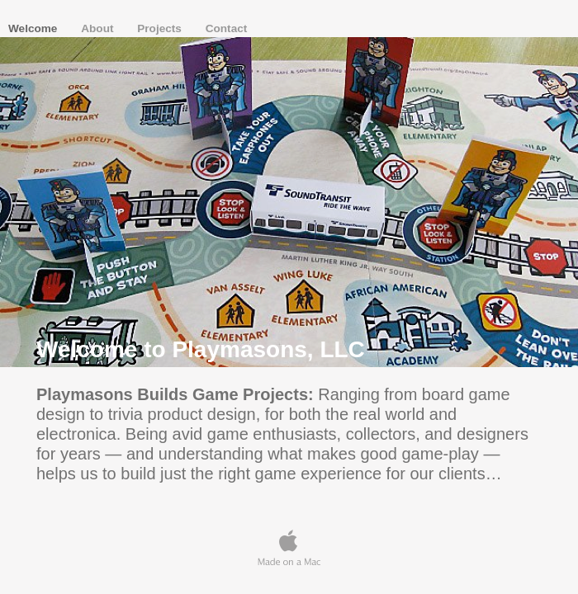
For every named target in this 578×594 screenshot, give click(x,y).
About (98, 28)
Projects (160, 28)
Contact (227, 28)
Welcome (34, 28)
